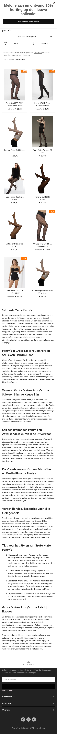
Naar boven (28, 663)
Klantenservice (9, 697)
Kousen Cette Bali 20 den (14, 150)
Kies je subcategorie (35, 36)
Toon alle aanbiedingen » (14, 59)
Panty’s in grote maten (11, 360)
